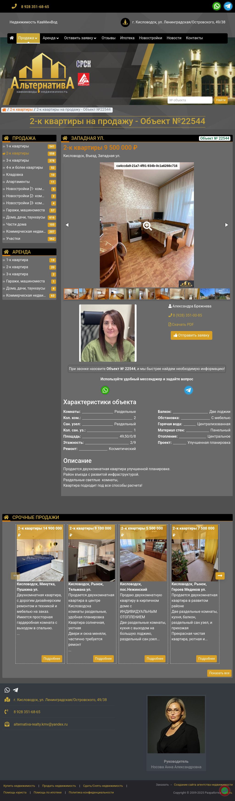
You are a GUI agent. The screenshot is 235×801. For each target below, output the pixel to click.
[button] (146, 222)
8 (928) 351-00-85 (185, 315)
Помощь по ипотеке (48, 792)
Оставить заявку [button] (80, 38)
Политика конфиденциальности (91, 792)
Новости (174, 38)
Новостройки (150, 38)
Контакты (194, 38)
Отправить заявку (191, 335)
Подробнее (52, 658)
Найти (221, 100)
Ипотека (127, 38)
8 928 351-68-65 (35, 7)
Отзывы (109, 38)
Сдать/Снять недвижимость (103, 785)
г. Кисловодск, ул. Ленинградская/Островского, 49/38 (178, 22)
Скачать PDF (181, 324)
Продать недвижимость (59, 785)
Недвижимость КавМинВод (33, 22)
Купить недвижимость (19, 785)
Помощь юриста (14, 792)
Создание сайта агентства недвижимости (203, 784)
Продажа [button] (28, 38)
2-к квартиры (21, 110)
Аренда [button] (51, 38)
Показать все (219, 673)
